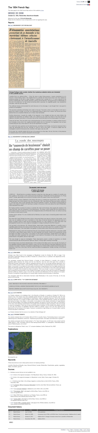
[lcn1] (12, 395)
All (16, 13)
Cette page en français (83, 4)
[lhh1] (12, 388)
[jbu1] (12, 391)
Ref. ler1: (10, 25)
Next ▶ (21, 13)
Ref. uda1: (10, 314)
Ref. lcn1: (10, 292)
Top (68, 429)
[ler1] (12, 374)
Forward (76, 429)
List (85, 429)
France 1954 (80, 1)
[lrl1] (12, 377)
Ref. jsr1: (10, 252)
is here (42, 10)
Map (81, 429)
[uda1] (12, 402)
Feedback (63, 429)
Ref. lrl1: (10, 137)
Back (71, 429)
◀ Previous (11, 13)
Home (85, 1)
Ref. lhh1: (10, 279)
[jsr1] (12, 385)
